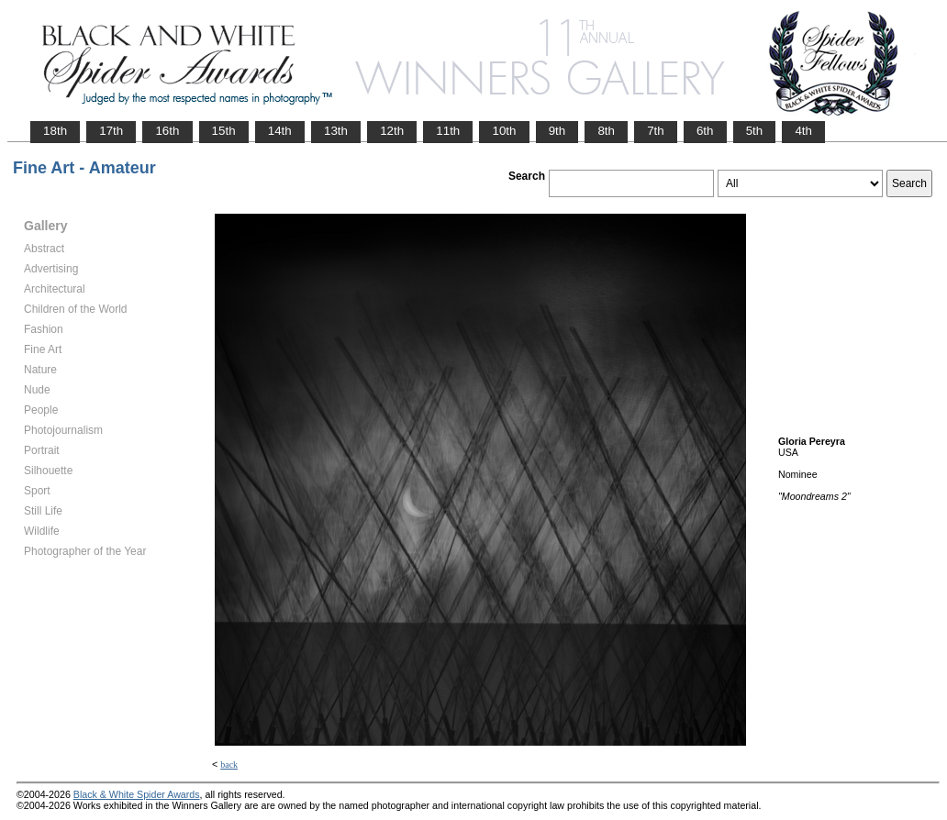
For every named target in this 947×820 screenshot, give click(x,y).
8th (606, 131)
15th (224, 131)
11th (448, 131)
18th (55, 131)
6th (705, 131)
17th (111, 131)
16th (167, 131)
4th (803, 131)
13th (336, 131)
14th (280, 131)
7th (655, 131)
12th (392, 131)
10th (504, 131)
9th (557, 131)
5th (755, 131)
